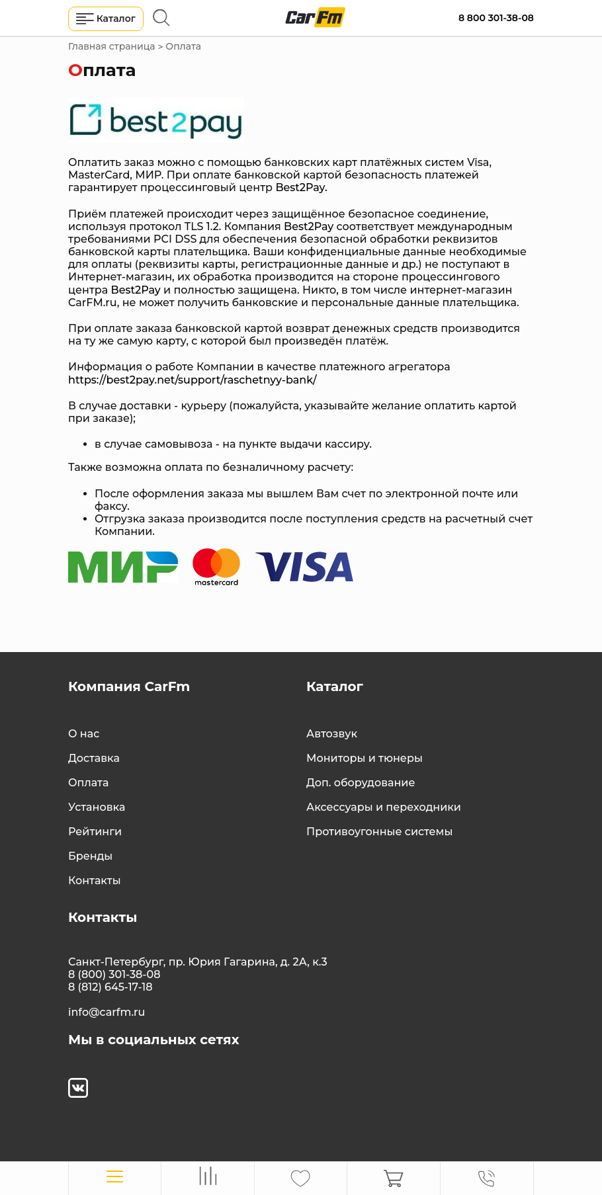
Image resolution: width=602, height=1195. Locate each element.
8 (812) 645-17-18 (110, 987)
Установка (96, 807)
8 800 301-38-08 (496, 18)
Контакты (94, 880)
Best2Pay (300, 187)
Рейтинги (95, 831)
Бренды (90, 856)
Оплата (88, 782)
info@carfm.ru (106, 1012)
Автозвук (331, 733)
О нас (83, 733)
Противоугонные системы (379, 831)
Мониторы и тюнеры (364, 758)
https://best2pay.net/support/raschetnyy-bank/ (192, 380)
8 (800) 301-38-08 (114, 974)
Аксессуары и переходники (383, 807)
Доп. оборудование (360, 782)
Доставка (94, 758)
